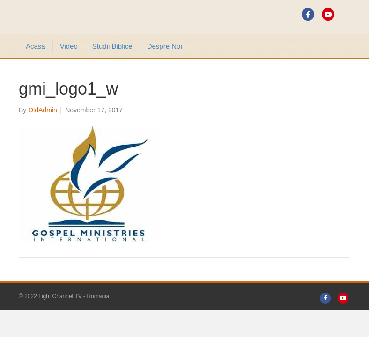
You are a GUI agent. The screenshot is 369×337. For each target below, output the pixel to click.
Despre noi (164, 46)
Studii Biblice (112, 46)
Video (69, 46)
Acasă (35, 46)
